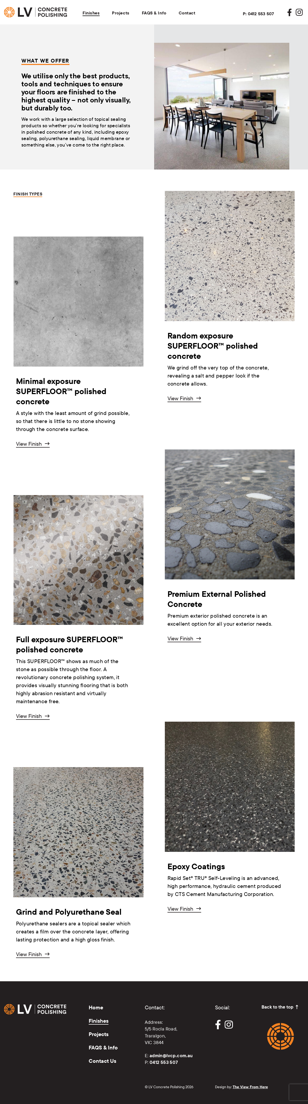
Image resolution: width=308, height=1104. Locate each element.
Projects (120, 13)
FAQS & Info (154, 13)
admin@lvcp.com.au (171, 1055)
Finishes (91, 13)
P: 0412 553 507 (258, 13)
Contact (187, 13)
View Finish (29, 443)
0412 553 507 (164, 1062)
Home (96, 1007)
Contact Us (102, 1060)
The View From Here (250, 1086)
